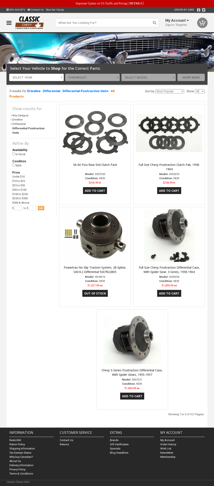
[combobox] (36, 77)
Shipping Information (22, 448)
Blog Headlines (119, 452)
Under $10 (18, 176)
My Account (167, 440)
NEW (17, 165)
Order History (168, 444)
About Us (15, 461)
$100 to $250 (20, 194)
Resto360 (15, 440)
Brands (114, 440)
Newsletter (166, 452)
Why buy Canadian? (21, 456)
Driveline (34, 91)
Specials (115, 448)
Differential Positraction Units (85, 91)
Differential (51, 91)
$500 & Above (20, 202)
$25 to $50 (18, 185)
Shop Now (191, 77)
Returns (64, 444)
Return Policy (17, 444)
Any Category (20, 115)
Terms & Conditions (21, 473)
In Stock (18, 154)
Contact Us (36, 9)
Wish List (165, 448)
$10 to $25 (18, 181)
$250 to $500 (20, 198)
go (41, 208)
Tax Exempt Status (20, 452)
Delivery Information (21, 465)
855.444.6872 (15, 9)
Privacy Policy (17, 469)
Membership (168, 456)
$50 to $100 (19, 189)
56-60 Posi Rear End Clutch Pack (95, 165)
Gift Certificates (119, 444)
